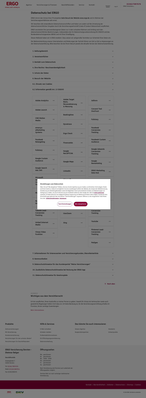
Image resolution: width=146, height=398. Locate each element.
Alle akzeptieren (80, 204)
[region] (73, 194)
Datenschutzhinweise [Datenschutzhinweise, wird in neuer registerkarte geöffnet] (52, 198)
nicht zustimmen (99, 192)
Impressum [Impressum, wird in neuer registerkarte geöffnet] (62, 198)
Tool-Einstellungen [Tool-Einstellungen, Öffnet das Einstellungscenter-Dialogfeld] (64, 204)
